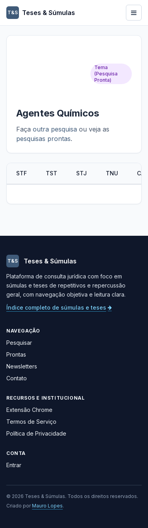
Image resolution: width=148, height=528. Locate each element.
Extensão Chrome (29, 409)
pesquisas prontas (43, 139)
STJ (81, 173)
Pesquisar (19, 342)
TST (51, 173)
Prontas (16, 354)
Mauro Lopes (47, 506)
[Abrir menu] (134, 13)
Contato (16, 378)
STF (21, 173)
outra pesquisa (55, 129)
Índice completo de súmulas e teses (59, 307)
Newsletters (21, 366)
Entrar (13, 465)
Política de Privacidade (36, 433)
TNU (112, 173)
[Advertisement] (51, 73)
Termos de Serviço (31, 421)
